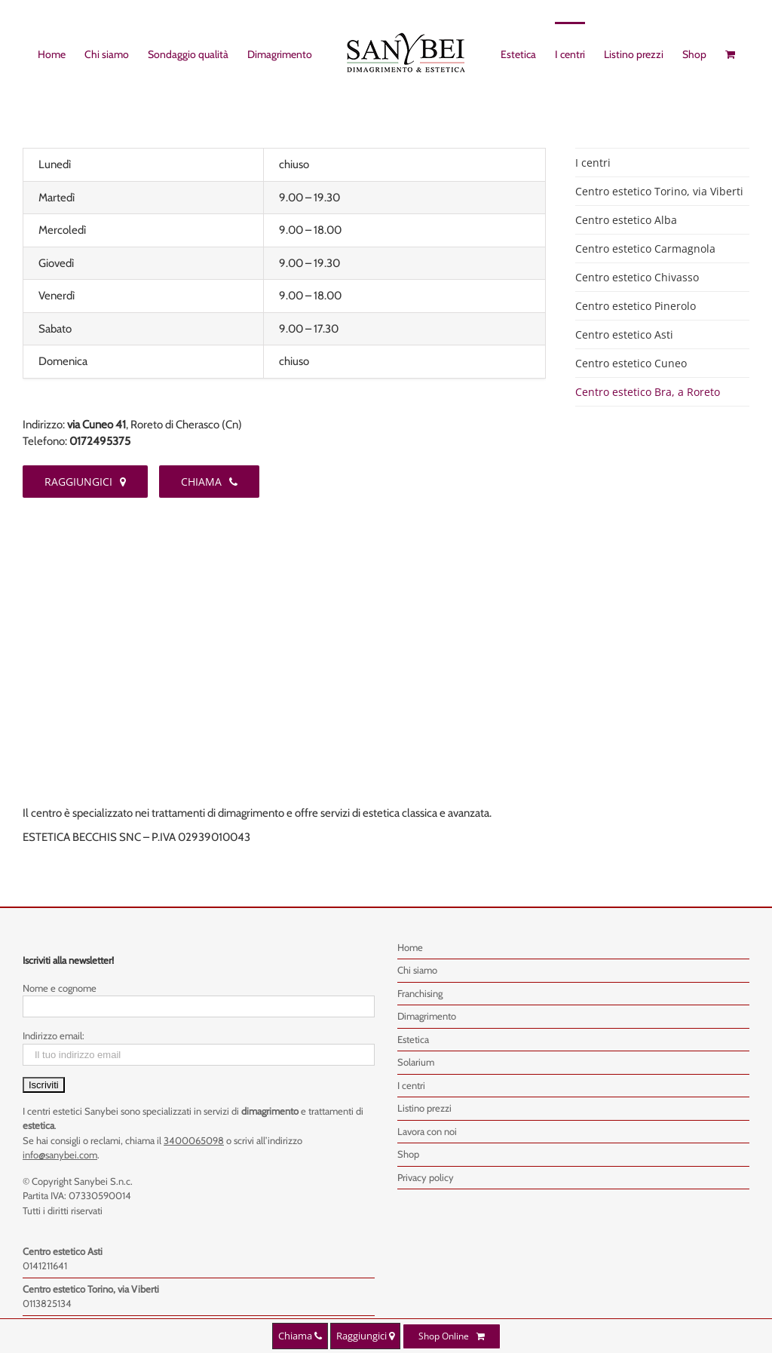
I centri (593, 162)
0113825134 (47, 1303)
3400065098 (194, 1140)
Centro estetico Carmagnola (645, 248)
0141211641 (45, 1265)
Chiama (300, 1335)
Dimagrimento (426, 1016)
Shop (408, 1154)
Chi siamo (417, 970)
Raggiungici (365, 1335)
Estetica (413, 1039)
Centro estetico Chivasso (637, 277)
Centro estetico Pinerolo (635, 306)
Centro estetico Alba (626, 220)
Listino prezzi (424, 1108)
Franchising (420, 993)
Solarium (415, 1062)
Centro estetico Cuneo (631, 363)
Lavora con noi (427, 1131)
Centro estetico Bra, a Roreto (647, 392)
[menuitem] (61, 53)
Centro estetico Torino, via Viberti (659, 191)
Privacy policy (425, 1177)
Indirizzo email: (53, 1035)
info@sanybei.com (60, 1155)
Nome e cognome (59, 988)
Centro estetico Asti (624, 334)
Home (410, 947)
